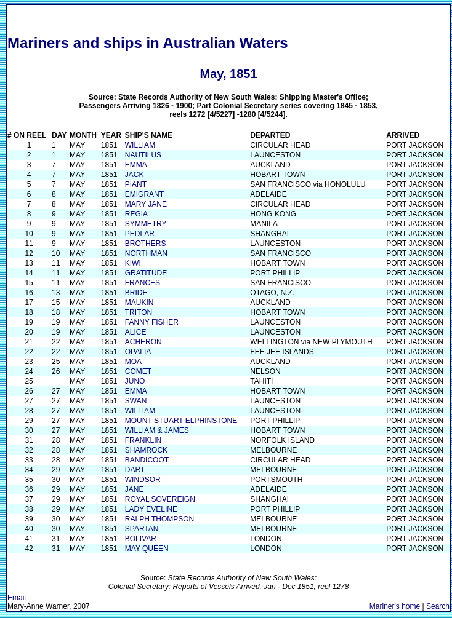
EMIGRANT (144, 194)
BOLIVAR (140, 538)
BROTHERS (145, 243)
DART (135, 469)
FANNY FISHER (152, 322)
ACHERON (143, 342)
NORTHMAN (146, 253)
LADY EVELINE (151, 509)
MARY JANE (146, 204)
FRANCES (142, 283)
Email (16, 597)
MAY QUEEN (147, 548)
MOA (133, 361)
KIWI (133, 263)
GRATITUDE (146, 273)
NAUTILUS (143, 155)
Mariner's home (394, 606)
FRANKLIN (143, 440)
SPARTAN (142, 529)
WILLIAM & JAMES (157, 430)
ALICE (136, 332)
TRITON (138, 312)
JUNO (135, 381)
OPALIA (138, 351)
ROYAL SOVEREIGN (160, 499)
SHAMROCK (146, 450)
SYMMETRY (146, 224)
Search (438, 606)
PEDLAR (140, 233)
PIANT (136, 184)
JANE (134, 489)
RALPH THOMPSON (159, 519)
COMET (138, 371)
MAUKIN (139, 302)
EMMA (136, 164)
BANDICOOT (147, 460)
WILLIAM (140, 145)
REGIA (136, 214)
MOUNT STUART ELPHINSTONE (181, 420)
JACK (134, 174)
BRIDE (136, 292)
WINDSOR (143, 479)
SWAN (136, 401)
